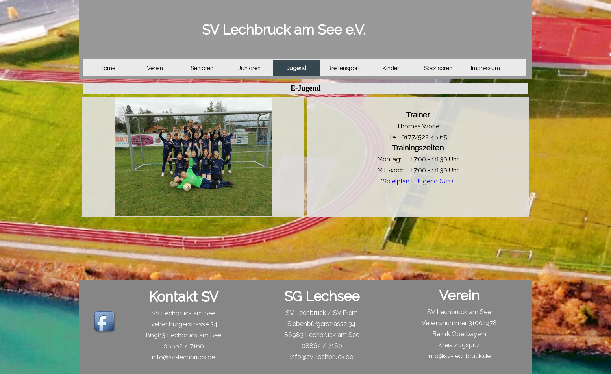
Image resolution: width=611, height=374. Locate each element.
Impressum (485, 68)
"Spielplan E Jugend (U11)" (418, 181)
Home (107, 68)
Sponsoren (438, 68)
